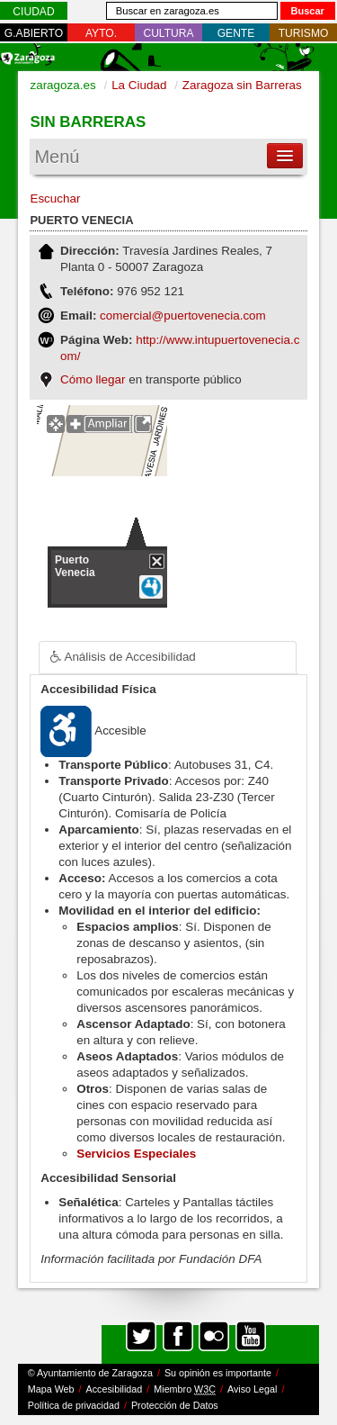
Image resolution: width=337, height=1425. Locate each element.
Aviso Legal (252, 1389)
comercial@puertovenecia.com (183, 315)
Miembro (185, 1389)
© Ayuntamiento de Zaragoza (90, 1372)
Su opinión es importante (217, 1372)
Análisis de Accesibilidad (117, 657)
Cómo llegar (92, 379)
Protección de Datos (174, 1405)
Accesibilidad (114, 1389)
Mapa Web (51, 1389)
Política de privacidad (74, 1405)
